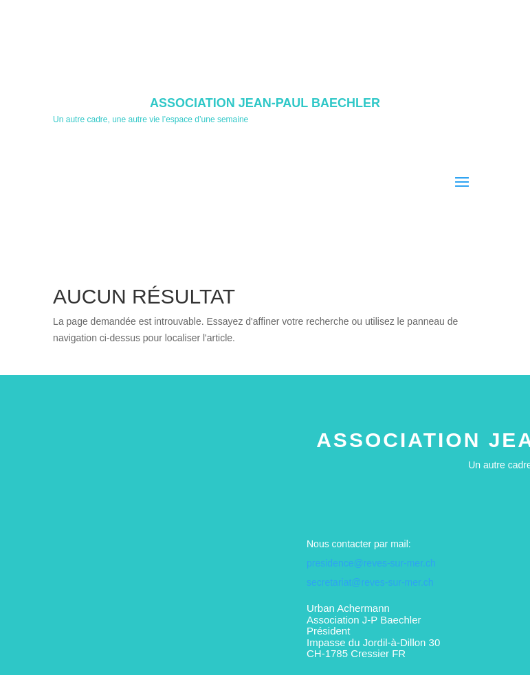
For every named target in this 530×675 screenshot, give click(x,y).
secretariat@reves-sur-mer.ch (370, 582)
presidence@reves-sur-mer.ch (371, 563)
